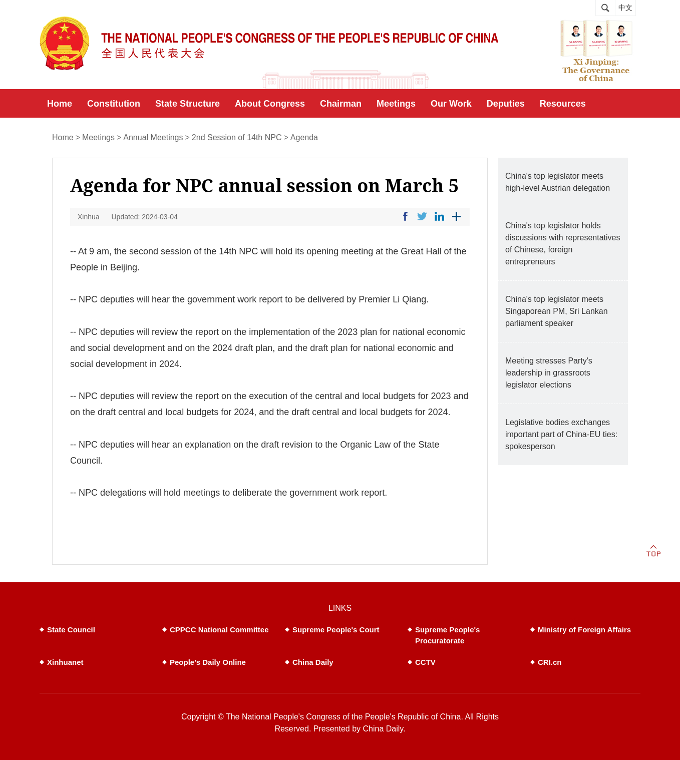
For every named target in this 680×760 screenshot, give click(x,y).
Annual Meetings (153, 137)
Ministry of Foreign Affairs (584, 629)
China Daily (312, 662)
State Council (71, 629)
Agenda (304, 137)
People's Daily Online (208, 662)
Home (63, 137)
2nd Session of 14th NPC (237, 137)
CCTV (425, 662)
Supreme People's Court (336, 629)
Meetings (98, 137)
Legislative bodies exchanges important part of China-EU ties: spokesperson (561, 434)
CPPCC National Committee (219, 629)
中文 (625, 8)
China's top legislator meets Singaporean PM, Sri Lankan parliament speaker (556, 311)
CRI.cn (550, 662)
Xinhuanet (65, 662)
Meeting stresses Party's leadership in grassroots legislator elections (548, 372)
